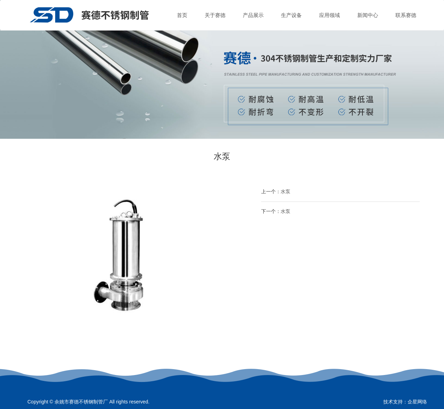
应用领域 (329, 15)
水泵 (285, 191)
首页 (182, 15)
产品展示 (253, 15)
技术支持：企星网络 (405, 401)
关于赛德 (215, 15)
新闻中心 (367, 15)
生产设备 (291, 15)
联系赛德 (405, 15)
